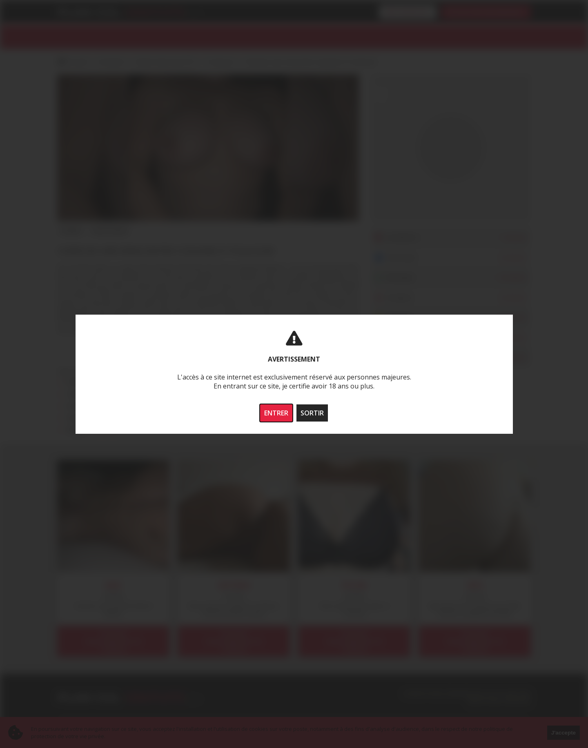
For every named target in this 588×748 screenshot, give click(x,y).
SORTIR (312, 412)
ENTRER (276, 412)
